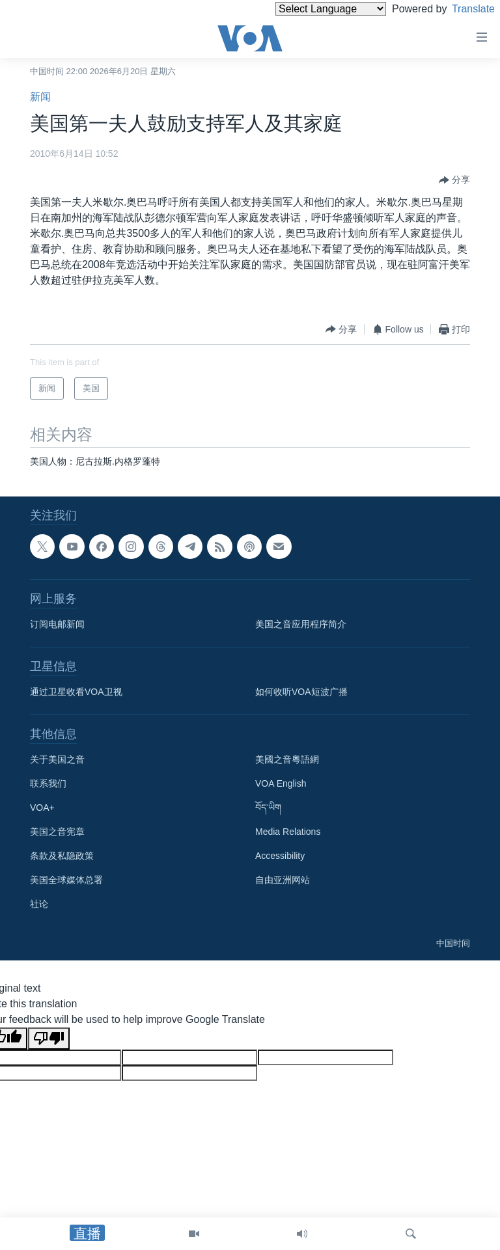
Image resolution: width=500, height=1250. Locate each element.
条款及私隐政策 (62, 855)
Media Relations (287, 831)
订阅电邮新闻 (57, 624)
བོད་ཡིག (268, 807)
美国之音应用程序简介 (300, 624)
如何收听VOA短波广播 (301, 691)
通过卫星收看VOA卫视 (76, 691)
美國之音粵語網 (287, 759)
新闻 (40, 96)
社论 (39, 904)
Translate (461, 8)
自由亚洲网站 (282, 880)
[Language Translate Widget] (308, 9)
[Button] (454, 180)
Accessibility (280, 855)
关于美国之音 (57, 759)
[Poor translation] (49, 1038)
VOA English (281, 783)
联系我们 (48, 783)
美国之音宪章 (57, 831)
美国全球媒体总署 (66, 880)
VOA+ (42, 807)
